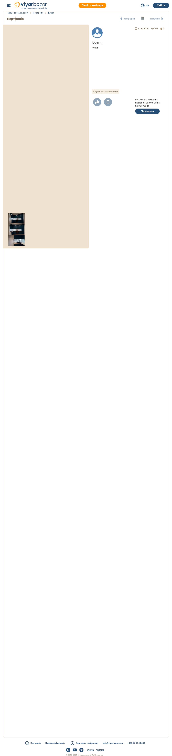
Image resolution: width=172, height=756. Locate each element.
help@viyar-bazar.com (113, 743)
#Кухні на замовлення (105, 91)
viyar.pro (100, 750)
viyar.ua (90, 750)
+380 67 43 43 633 (136, 743)
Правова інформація (55, 743)
